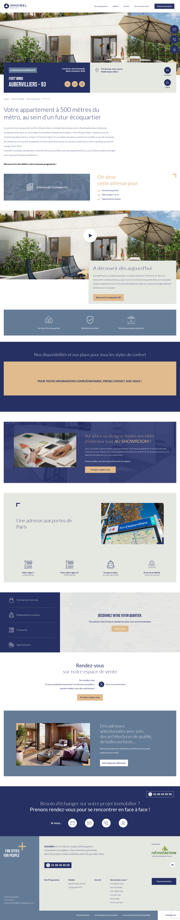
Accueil (6, 99)
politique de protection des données (136, 915)
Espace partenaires (164, 6)
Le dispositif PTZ (75, 887)
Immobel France (117, 883)
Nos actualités (116, 887)
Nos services (115, 895)
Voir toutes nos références (114, 763)
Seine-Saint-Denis (33, 99)
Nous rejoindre (116, 902)
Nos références (116, 891)
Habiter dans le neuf (77, 883)
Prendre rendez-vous (100, 469)
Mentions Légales (83, 915)
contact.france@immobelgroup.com (19, 903)
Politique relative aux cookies (106, 915)
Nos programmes (101, 6)
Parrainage (114, 898)
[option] (90, 245)
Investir (126, 6)
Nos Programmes (52, 880)
